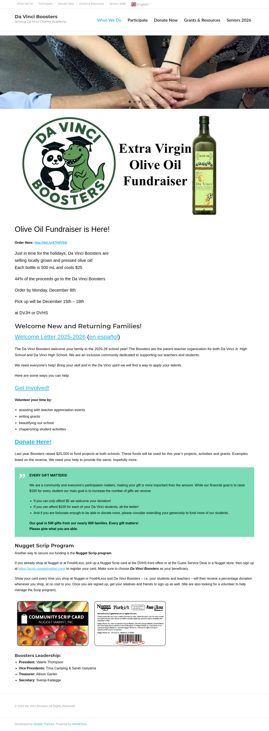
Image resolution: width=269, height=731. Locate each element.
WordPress (79, 724)
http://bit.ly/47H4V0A (50, 242)
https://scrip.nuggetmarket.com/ (41, 568)
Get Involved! (32, 388)
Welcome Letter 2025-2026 (50, 337)
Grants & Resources (91, 3)
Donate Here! (33, 442)
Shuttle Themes (44, 724)
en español (103, 337)
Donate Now (66, 3)
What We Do (25, 3)
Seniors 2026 (117, 3)
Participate (46, 3)
